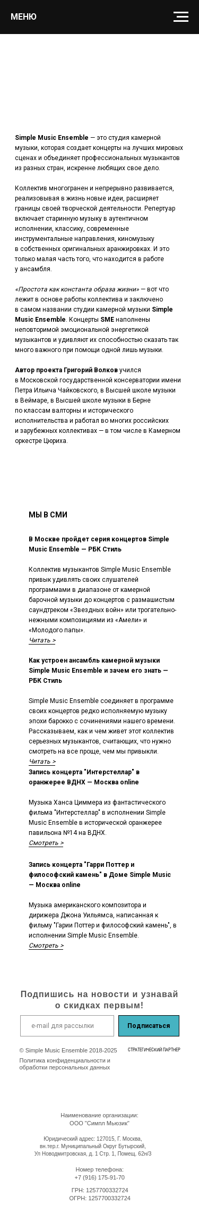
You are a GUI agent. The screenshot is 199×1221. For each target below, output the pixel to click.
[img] (149, 1065)
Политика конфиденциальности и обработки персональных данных (65, 1064)
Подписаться (148, 1026)
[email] (67, 1025)
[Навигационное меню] (181, 17)
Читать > (42, 640)
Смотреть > (46, 843)
